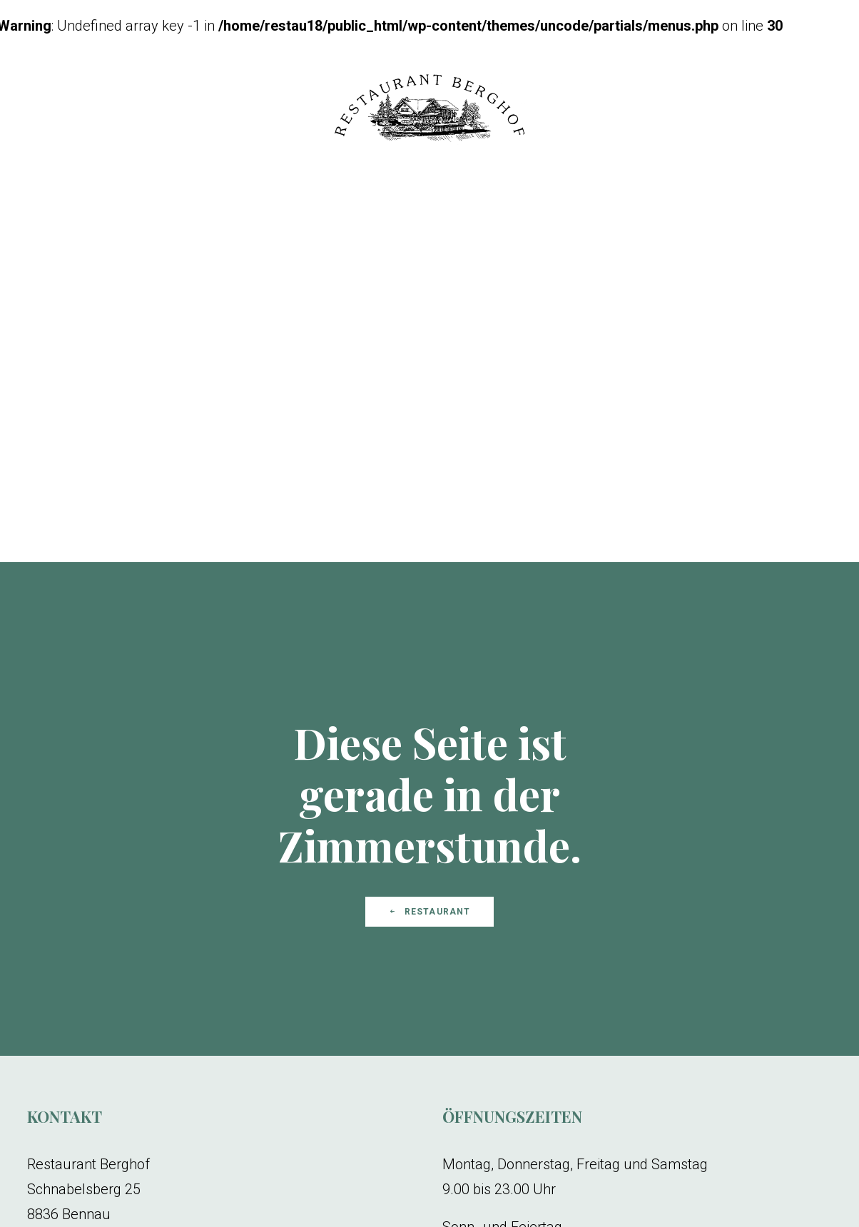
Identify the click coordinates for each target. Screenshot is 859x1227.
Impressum (168, 1219)
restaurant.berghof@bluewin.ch (126, 1065)
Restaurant (429, 738)
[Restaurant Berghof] (429, 110)
